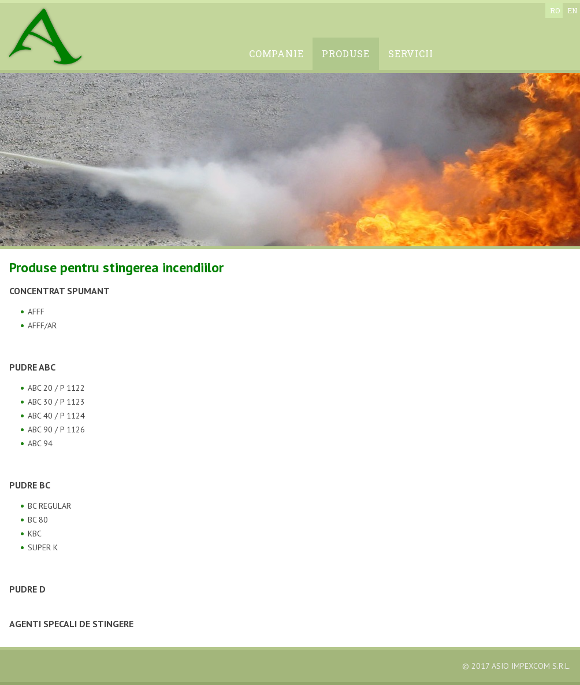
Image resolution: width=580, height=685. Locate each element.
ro (555, 10)
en (572, 10)
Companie (276, 53)
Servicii (410, 53)
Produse (346, 53)
